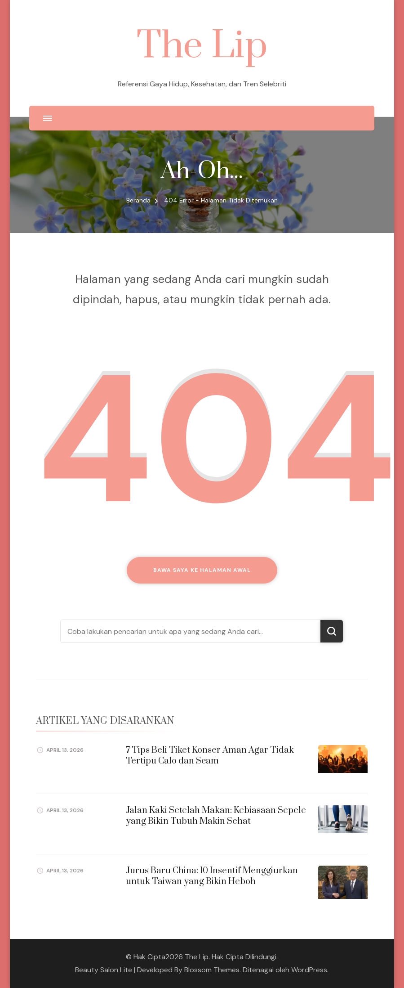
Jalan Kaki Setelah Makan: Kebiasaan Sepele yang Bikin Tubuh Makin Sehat (216, 815)
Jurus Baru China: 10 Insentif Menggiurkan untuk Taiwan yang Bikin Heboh (212, 876)
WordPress (309, 970)
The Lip (202, 46)
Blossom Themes (212, 970)
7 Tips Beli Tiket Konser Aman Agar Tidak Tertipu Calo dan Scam (210, 755)
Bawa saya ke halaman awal (202, 570)
